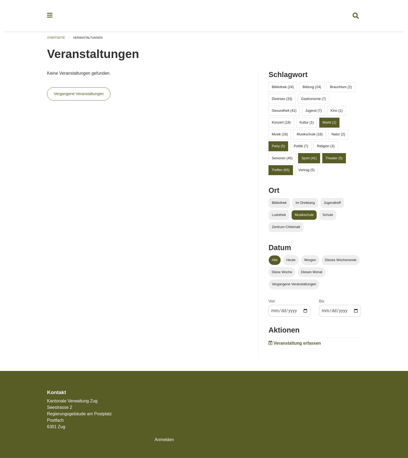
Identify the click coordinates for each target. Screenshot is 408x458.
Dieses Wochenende (341, 260)
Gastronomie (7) (313, 99)
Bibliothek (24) (283, 87)
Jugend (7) (313, 111)
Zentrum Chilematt (286, 227)
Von (272, 301)
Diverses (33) (282, 99)
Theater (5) (333, 158)
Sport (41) (309, 158)
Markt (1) (329, 122)
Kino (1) (337, 111)
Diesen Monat (311, 272)
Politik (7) (301, 146)
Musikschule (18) (310, 134)
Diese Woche (282, 272)
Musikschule (304, 215)
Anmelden (164, 439)
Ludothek (279, 215)
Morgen (310, 260)
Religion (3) (325, 146)
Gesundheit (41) (284, 111)
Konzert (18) (281, 122)
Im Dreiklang (305, 203)
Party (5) (278, 146)
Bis (321, 301)
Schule (328, 215)
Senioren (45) (282, 158)
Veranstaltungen (88, 37)
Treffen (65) (280, 170)
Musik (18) (280, 134)
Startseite (56, 37)
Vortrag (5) (306, 170)
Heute (290, 260)
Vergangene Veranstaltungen (79, 94)
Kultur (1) (306, 122)
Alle (274, 260)
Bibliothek (279, 203)
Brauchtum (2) (341, 87)
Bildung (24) (312, 87)
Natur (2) (338, 134)
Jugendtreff (332, 203)
